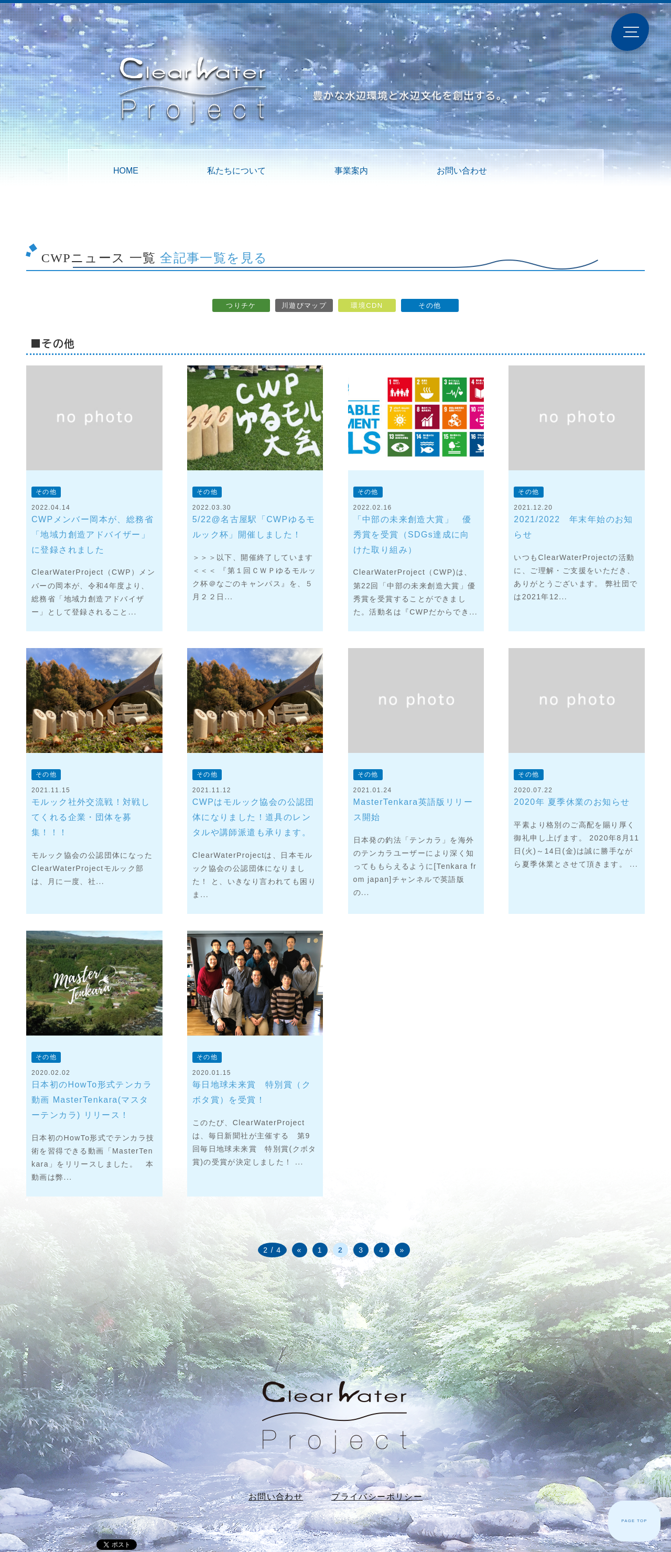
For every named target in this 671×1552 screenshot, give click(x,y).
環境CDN (367, 305)
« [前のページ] (299, 1250)
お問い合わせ (462, 170)
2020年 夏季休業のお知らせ (572, 801)
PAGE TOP (634, 1520)
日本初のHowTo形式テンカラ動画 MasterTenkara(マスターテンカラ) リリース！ (91, 1099)
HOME (125, 170)
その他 (429, 305)
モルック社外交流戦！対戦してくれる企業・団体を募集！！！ (90, 817)
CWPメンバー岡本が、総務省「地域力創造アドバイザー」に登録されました (92, 534)
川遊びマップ (304, 305)
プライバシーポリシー (377, 1496)
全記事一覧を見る (213, 258)
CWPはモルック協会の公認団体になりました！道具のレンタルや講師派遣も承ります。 (253, 817)
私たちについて (236, 170)
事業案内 (351, 170)
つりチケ (241, 305)
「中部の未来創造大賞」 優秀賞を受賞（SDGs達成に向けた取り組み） (412, 534)
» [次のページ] (402, 1250)
